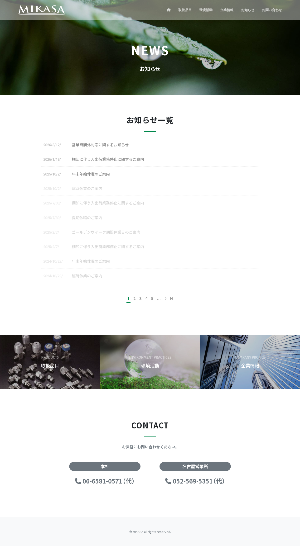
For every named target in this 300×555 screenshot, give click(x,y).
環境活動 (206, 10)
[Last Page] (171, 307)
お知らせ (247, 10)
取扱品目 (185, 10)
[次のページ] (165, 307)
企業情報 (226, 10)
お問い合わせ (272, 10)
